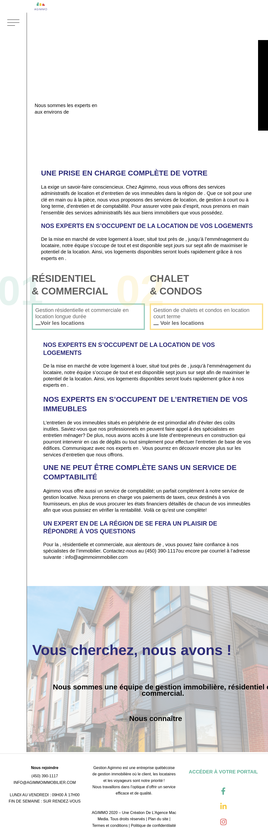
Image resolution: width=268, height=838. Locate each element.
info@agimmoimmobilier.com (96, 558)
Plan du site (158, 819)
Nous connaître (154, 720)
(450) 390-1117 (161, 552)
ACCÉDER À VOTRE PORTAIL (223, 771)
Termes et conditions (110, 825)
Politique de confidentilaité (153, 825)
